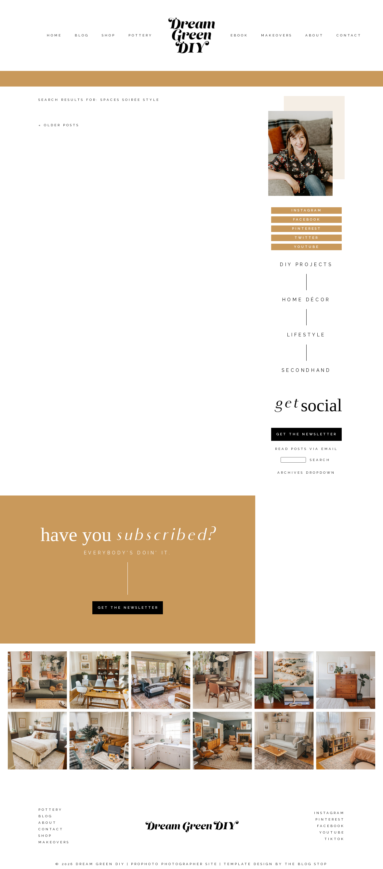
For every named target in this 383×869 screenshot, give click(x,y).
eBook (239, 35)
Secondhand (306, 370)
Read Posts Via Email (306, 449)
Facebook (331, 826)
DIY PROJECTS (306, 264)
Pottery (140, 35)
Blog (82, 35)
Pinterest (330, 819)
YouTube (332, 832)
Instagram (329, 813)
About (314, 35)
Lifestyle (306, 334)
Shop (108, 35)
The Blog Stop (306, 864)
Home (54, 35)
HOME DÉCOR (306, 299)
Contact (349, 35)
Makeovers (276, 35)
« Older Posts (58, 125)
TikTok (334, 839)
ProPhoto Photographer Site (174, 864)
